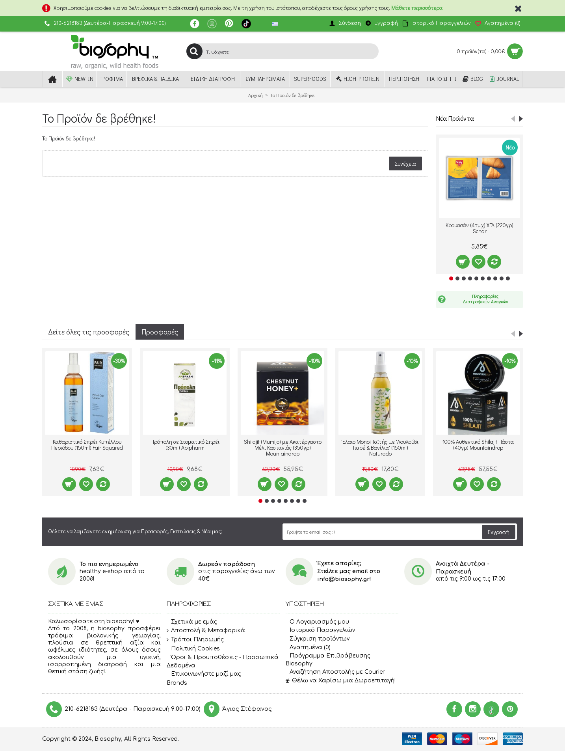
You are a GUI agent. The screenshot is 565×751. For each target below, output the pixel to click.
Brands (177, 683)
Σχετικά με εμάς (192, 622)
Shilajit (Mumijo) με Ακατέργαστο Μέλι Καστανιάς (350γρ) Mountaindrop (283, 448)
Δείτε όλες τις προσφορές (88, 331)
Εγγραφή (498, 532)
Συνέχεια (405, 163)
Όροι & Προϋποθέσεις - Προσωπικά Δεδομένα (223, 661)
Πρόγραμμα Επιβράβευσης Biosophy (328, 660)
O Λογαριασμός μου (317, 622)
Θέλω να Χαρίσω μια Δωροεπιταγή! (341, 681)
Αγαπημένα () (308, 647)
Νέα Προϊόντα (455, 118)
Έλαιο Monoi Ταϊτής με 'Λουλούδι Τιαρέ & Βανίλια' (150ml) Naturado (380, 448)
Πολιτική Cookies (193, 649)
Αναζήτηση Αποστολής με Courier (335, 672)
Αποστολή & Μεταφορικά (206, 631)
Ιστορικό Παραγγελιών (320, 630)
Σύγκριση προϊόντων (317, 639)
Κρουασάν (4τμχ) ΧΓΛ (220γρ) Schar (479, 228)
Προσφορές (159, 331)
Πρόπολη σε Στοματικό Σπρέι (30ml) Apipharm (185, 444)
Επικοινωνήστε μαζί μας (204, 674)
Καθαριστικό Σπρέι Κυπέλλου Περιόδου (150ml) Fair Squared (87, 444)
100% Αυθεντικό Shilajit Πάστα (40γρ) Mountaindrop (478, 444)
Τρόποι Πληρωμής (195, 640)
